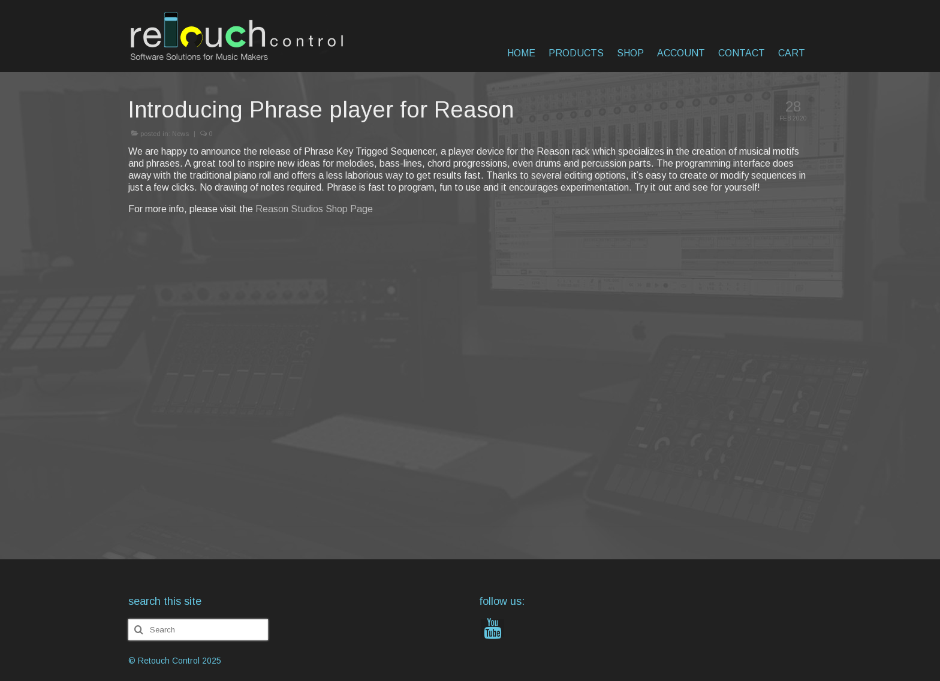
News (180, 133)
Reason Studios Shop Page (314, 209)
